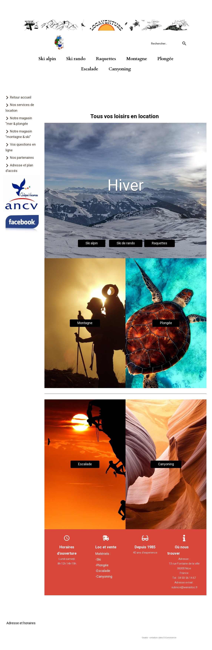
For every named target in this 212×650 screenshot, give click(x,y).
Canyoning (120, 69)
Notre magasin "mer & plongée (19, 121)
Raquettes (106, 59)
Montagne (136, 59)
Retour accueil (20, 97)
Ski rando (76, 59)
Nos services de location (20, 107)
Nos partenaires (22, 157)
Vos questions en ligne (21, 147)
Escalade (89, 69)
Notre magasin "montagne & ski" (19, 134)
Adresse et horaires (21, 623)
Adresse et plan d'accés (19, 168)
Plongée (165, 59)
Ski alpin (47, 59)
